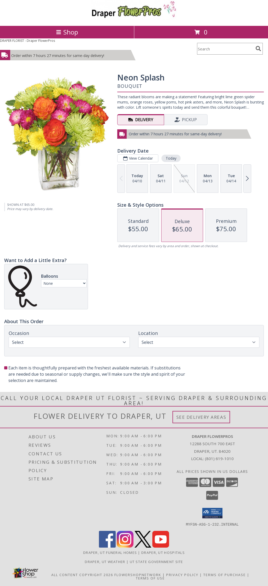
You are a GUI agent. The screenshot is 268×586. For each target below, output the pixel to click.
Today (171, 158)
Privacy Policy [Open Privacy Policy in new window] (182, 574)
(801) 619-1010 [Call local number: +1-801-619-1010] (219, 458)
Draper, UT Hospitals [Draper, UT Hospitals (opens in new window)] (163, 552)
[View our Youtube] (160, 545)
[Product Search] (225, 48)
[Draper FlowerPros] (134, 18)
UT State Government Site (156, 561)
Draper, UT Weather (105, 561)
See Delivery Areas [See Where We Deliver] (201, 417)
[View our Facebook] (107, 545)
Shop (67, 32)
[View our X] (143, 545)
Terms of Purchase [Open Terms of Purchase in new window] (224, 574)
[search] (258, 48)
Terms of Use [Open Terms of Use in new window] (150, 578)
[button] (212, 513)
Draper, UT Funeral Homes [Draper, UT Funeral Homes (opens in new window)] (110, 552)
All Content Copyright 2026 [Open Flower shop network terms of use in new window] (82, 574)
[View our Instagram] (125, 545)
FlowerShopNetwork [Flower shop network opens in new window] (137, 574)
